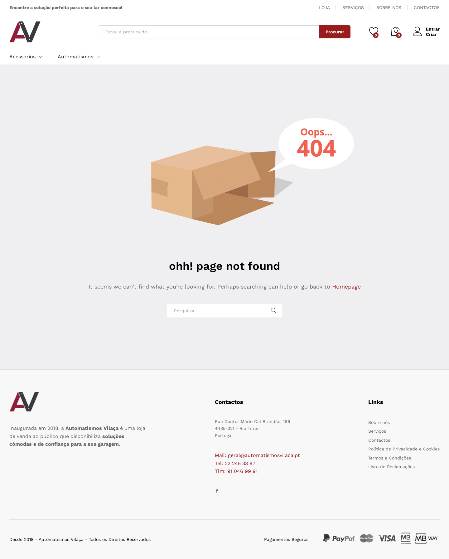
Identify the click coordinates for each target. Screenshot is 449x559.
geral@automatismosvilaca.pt (264, 455)
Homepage (346, 286)
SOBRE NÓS (388, 7)
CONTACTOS (427, 7)
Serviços (377, 431)
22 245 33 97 (240, 463)
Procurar (335, 31)
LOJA (324, 7)
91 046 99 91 (242, 471)
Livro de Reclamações (391, 466)
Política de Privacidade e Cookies (404, 448)
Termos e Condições (389, 457)
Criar (431, 34)
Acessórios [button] (22, 56)
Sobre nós (379, 422)
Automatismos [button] (75, 56)
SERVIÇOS (353, 7)
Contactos (379, 440)
